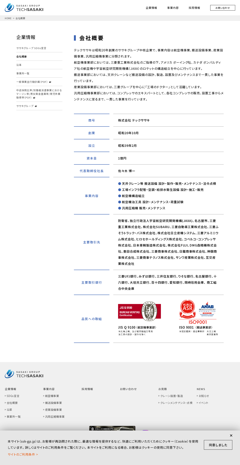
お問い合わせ (222, 7)
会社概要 (12, 403)
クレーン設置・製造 (171, 396)
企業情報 (151, 8)
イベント (204, 403)
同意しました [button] (218, 445)
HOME (8, 18)
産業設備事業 (53, 410)
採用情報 (194, 8)
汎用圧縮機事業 (55, 416)
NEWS (201, 389)
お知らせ (204, 396)
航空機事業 (52, 396)
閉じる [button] (231, 435)
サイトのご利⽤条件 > (23, 454)
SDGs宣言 (13, 396)
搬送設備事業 (53, 403)
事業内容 (173, 8)
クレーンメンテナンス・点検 (176, 403)
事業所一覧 (14, 416)
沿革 (9, 410)
